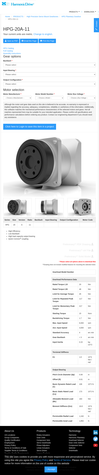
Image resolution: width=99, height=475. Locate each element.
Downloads (90, 12)
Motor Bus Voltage (76, 94)
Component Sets (43, 440)
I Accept (51, 469)
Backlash (7, 61)
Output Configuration (13, 80)
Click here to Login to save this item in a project (29, 126)
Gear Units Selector (76, 443)
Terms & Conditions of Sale (15, 448)
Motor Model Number (45, 94)
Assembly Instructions (12, 53)
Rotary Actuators (43, 435)
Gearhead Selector (76, 440)
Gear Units (41, 438)
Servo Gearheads (44, 443)
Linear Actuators (43, 448)
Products (41, 431)
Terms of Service (62, 460)
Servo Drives (42, 450)
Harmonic (72, 435)
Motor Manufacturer (12, 94)
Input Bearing (9, 70)
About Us (9, 431)
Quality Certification (12, 440)
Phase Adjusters (43, 445)
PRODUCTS (74, 12)
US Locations (9, 435)
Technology (74, 431)
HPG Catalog (8, 48)
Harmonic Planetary (77, 438)
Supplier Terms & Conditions (15, 450)
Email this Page (29, 41)
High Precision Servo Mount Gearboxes (42, 16)
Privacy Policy (10, 445)
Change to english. (43, 34)
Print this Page (47, 41)
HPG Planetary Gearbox (71, 16)
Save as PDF (11, 41)
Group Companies (11, 438)
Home (7, 16)
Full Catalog (8, 51)
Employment (9, 443)
